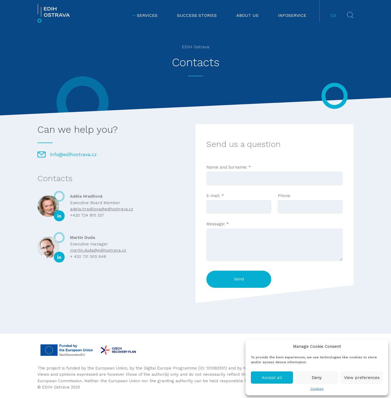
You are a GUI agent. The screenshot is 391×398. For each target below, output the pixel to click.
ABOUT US (247, 15)
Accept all (272, 377)
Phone (310, 201)
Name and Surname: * (274, 173)
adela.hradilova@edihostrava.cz (101, 209)
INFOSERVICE (292, 15)
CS (333, 15)
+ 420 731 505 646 (88, 256)
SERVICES (144, 15)
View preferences (362, 377)
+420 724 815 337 (87, 215)
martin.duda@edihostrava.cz (98, 250)
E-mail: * (238, 201)
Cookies (317, 389)
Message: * (274, 242)
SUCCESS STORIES (197, 15)
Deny (317, 377)
